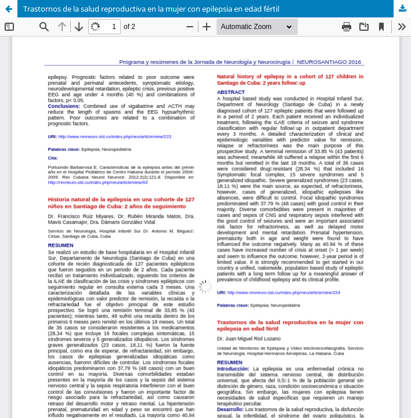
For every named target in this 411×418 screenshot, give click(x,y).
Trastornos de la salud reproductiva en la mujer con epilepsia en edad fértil (151, 8)
